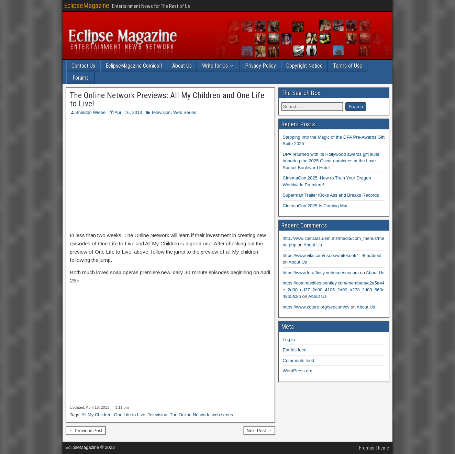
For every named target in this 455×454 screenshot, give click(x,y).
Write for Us (215, 65)
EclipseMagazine (86, 5)
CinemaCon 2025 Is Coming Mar (315, 205)
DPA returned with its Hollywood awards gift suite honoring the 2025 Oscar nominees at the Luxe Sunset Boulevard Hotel (331, 161)
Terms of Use (347, 65)
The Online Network (189, 414)
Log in (289, 339)
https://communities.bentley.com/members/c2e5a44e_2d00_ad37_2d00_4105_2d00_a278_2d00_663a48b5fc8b (334, 289)
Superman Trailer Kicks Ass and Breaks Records (331, 195)
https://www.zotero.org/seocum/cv (316, 307)
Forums (81, 77)
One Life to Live (129, 414)
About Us (182, 65)
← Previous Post (85, 430)
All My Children (96, 414)
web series (222, 414)
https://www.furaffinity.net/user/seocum (321, 272)
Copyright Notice (304, 65)
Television (160, 112)
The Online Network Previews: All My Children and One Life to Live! (167, 99)
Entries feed (295, 349)
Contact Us (83, 65)
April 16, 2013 (128, 112)
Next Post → (259, 430)
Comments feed (298, 360)
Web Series (184, 112)
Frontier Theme (374, 448)
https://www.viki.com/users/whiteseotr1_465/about (332, 255)
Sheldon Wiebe (90, 112)
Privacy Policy (260, 65)
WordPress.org (297, 370)
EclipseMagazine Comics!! (134, 65)
